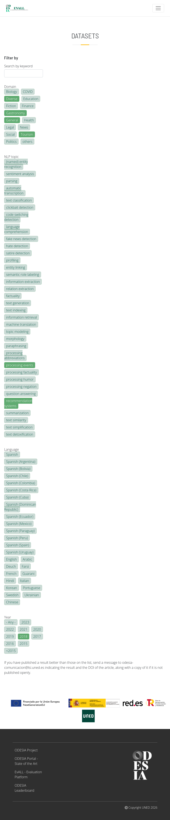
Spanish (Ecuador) (19, 516)
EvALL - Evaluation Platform (28, 774)
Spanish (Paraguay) (20, 530)
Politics (11, 141)
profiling (12, 260)
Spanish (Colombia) (20, 483)
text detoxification (19, 434)
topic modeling (17, 331)
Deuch (11, 566)
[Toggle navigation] (158, 8)
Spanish (12, 454)
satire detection (18, 253)
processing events (19, 365)
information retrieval (21, 317)
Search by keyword (18, 66)
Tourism (27, 134)
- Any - (11, 622)
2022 (10, 629)
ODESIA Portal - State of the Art (26, 761)
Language (11, 449)
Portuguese (31, 588)
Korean (11, 588)
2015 (24, 643)
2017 (37, 636)
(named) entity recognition (16, 164)
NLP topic (11, 156)
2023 (25, 622)
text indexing (15, 310)
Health (29, 120)
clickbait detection (19, 207)
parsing (11, 181)
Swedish (12, 595)
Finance (27, 106)
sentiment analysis (20, 174)
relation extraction (20, 288)
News (24, 127)
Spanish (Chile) (17, 476)
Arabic (27, 559)
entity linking (15, 267)
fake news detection (21, 239)
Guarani (29, 573)
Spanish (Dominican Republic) (20, 507)
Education (31, 98)
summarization (17, 413)
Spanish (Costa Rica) (21, 490)
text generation (17, 303)
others (27, 141)
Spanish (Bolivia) (18, 468)
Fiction (11, 106)
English (11, 559)
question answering (21, 393)
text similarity (16, 420)
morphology (15, 338)
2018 (24, 636)
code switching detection (16, 217)
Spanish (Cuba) (17, 497)
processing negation (21, 386)
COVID (28, 91)
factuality (13, 296)
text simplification (19, 427)
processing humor (20, 379)
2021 (24, 629)
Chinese (12, 602)
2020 (37, 629)
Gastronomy (15, 113)
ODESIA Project (26, 750)
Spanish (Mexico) (19, 523)
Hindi (10, 580)
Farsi (25, 566)
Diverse (11, 98)
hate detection (17, 246)
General (12, 120)
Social (10, 134)
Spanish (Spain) (17, 545)
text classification (19, 200)
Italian (24, 580)
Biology (11, 91)
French (11, 573)
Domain (10, 86)
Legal (10, 127)
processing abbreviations (14, 355)
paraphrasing (16, 346)
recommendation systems (18, 403)
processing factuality (21, 372)
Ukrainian (31, 595)
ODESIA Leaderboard (24, 788)
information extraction (23, 281)
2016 (10, 643)
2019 (10, 636)
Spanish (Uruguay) (19, 552)
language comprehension (16, 229)
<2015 (11, 650)
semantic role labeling (22, 274)
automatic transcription (14, 190)
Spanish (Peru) (17, 538)
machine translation (21, 324)
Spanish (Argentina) (20, 461)
